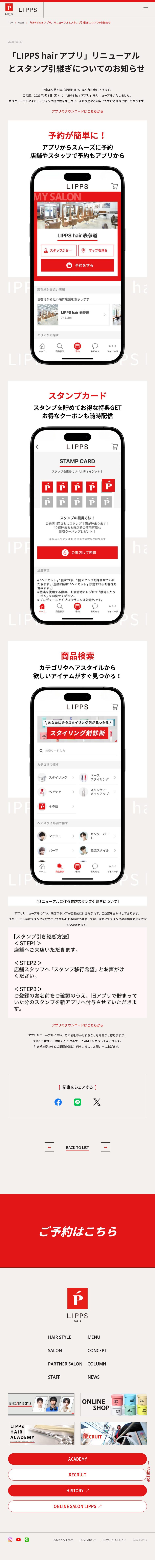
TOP (11, 22)
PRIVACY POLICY (112, 1553)
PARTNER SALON (64, 1377)
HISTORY (75, 1504)
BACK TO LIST (77, 1147)
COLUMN (98, 1377)
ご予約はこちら (77, 1237)
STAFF (53, 1390)
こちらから (95, 111)
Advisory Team (63, 1553)
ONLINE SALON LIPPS (75, 1520)
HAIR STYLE (58, 1350)
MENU (94, 1350)
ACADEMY (77, 1472)
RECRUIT (77, 1488)
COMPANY (86, 1553)
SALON (53, 1363)
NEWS (21, 22)
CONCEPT (98, 1363)
